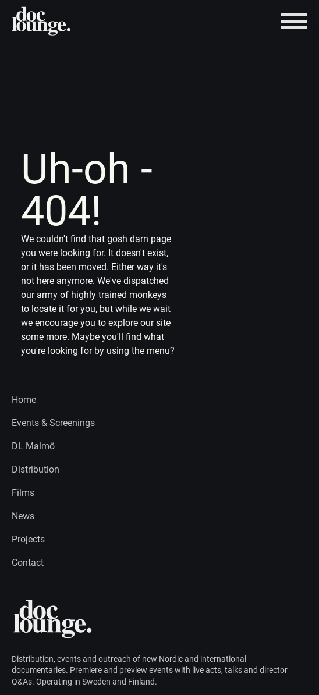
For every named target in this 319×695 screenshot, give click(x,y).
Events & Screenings (53, 422)
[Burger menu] (294, 21)
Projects (28, 539)
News (23, 516)
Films (23, 492)
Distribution (35, 469)
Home (24, 399)
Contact (28, 562)
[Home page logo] (41, 21)
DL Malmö (33, 446)
